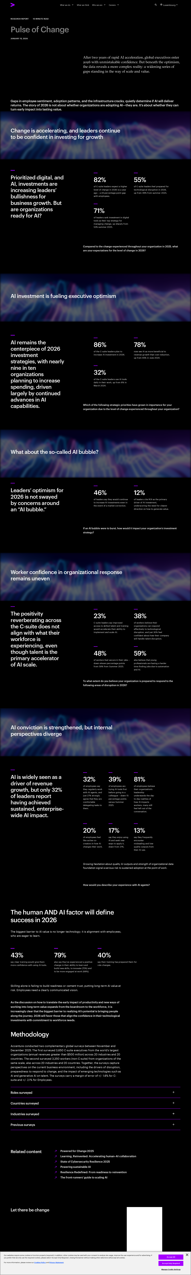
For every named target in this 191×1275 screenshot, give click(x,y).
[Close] (187, 1254)
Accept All (171, 1257)
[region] (95, 1263)
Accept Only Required (171, 1263)
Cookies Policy (40, 1262)
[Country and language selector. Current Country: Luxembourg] (169, 5)
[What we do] (67, 5)
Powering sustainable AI (75, 1166)
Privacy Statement (56, 1262)
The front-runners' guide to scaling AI (83, 1177)
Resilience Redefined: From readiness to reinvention (93, 1172)
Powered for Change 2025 (77, 1151)
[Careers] (114, 5)
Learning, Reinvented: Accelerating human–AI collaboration (98, 1156)
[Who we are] (99, 5)
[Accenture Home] (19, 5)
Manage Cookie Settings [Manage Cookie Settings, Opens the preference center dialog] (171, 1269)
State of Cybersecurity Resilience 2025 (85, 1161)
